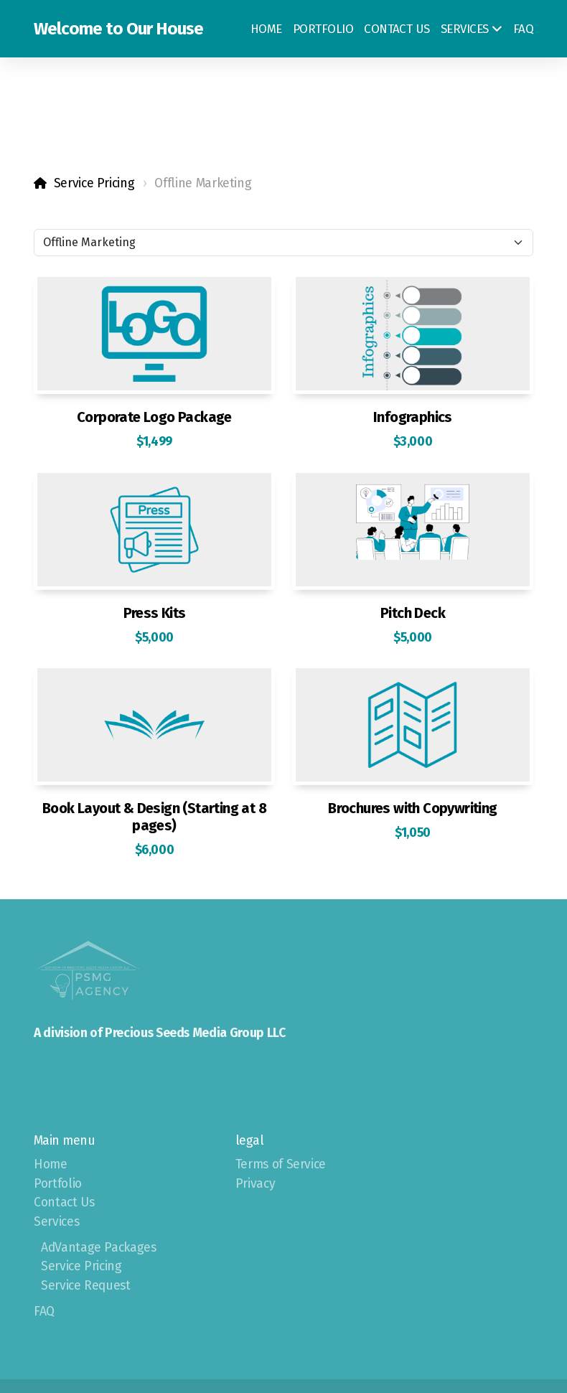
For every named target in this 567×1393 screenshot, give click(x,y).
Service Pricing (94, 183)
